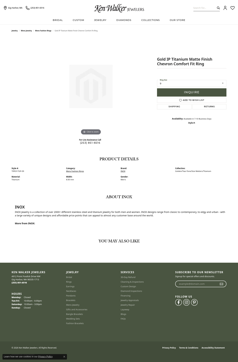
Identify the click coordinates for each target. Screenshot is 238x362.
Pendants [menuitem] (71, 295)
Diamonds (123, 20)
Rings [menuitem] (69, 281)
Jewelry (100, 20)
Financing (125, 295)
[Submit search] (217, 8)
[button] (225, 8)
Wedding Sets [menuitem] (73, 318)
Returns (209, 107)
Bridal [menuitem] (69, 277)
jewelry (15, 30)
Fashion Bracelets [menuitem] (75, 323)
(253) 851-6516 (90, 142)
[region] (90, 86)
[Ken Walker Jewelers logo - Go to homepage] (119, 8)
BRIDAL (58, 20)
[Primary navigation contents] (119, 20)
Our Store (177, 20)
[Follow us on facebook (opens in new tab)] (178, 302)
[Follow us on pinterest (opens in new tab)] (194, 302)
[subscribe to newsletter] (221, 284)
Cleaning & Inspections (132, 281)
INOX (123, 171)
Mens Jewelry (26, 30)
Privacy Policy (169, 347)
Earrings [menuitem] (70, 286)
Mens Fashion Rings (43, 30)
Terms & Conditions (188, 347)
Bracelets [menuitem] (70, 300)
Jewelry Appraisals (130, 300)
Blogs (123, 314)
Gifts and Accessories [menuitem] (76, 309)
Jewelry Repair (128, 304)
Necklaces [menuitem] (71, 291)
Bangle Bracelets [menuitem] (74, 314)
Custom (78, 20)
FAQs (123, 318)
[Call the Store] (19, 282)
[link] (12, 8)
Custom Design (128, 286)
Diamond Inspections (131, 291)
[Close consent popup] (64, 357)
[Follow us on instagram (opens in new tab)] (186, 302)
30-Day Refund (128, 277)
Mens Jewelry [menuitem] (72, 304)
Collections (150, 20)
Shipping (174, 107)
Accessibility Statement (213, 347)
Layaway (125, 309)
